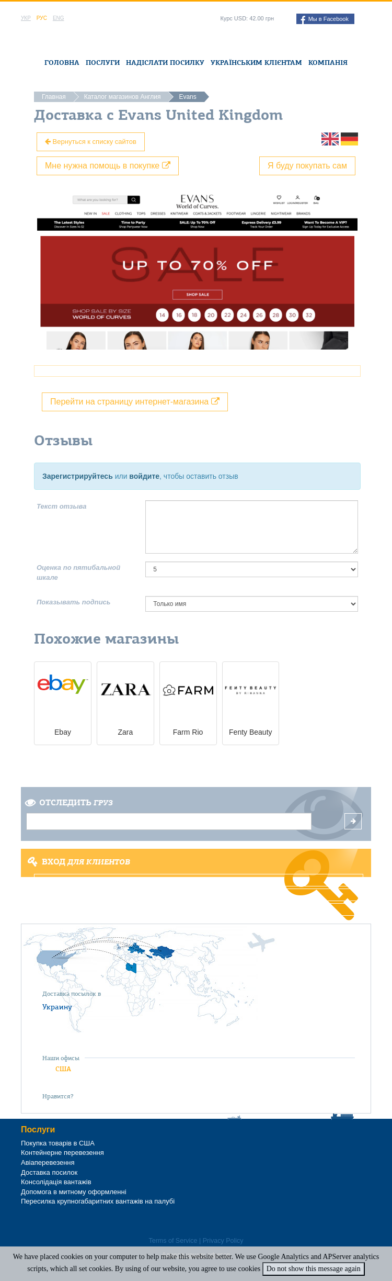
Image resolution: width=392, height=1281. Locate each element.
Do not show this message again (314, 1269)
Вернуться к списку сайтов (90, 141)
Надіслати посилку (165, 62)
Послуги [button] (103, 62)
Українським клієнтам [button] (256, 62)
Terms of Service (172, 1240)
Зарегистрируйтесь (77, 476)
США (63, 1068)
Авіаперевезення (48, 1162)
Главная (54, 96)
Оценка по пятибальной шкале (78, 572)
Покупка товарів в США (58, 1143)
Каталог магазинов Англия (122, 96)
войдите (144, 476)
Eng (58, 18)
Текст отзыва (62, 506)
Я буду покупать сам (307, 165)
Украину (57, 1007)
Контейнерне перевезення (62, 1152)
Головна (61, 62)
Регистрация (199, 895)
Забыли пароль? (199, 909)
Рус (42, 18)
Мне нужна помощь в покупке (107, 165)
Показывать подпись (74, 602)
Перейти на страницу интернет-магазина (135, 401)
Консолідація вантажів (56, 1182)
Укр (26, 18)
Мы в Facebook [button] (325, 20)
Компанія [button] (328, 62)
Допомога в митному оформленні (73, 1192)
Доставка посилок (49, 1172)
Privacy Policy (223, 1240)
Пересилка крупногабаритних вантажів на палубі (98, 1201)
